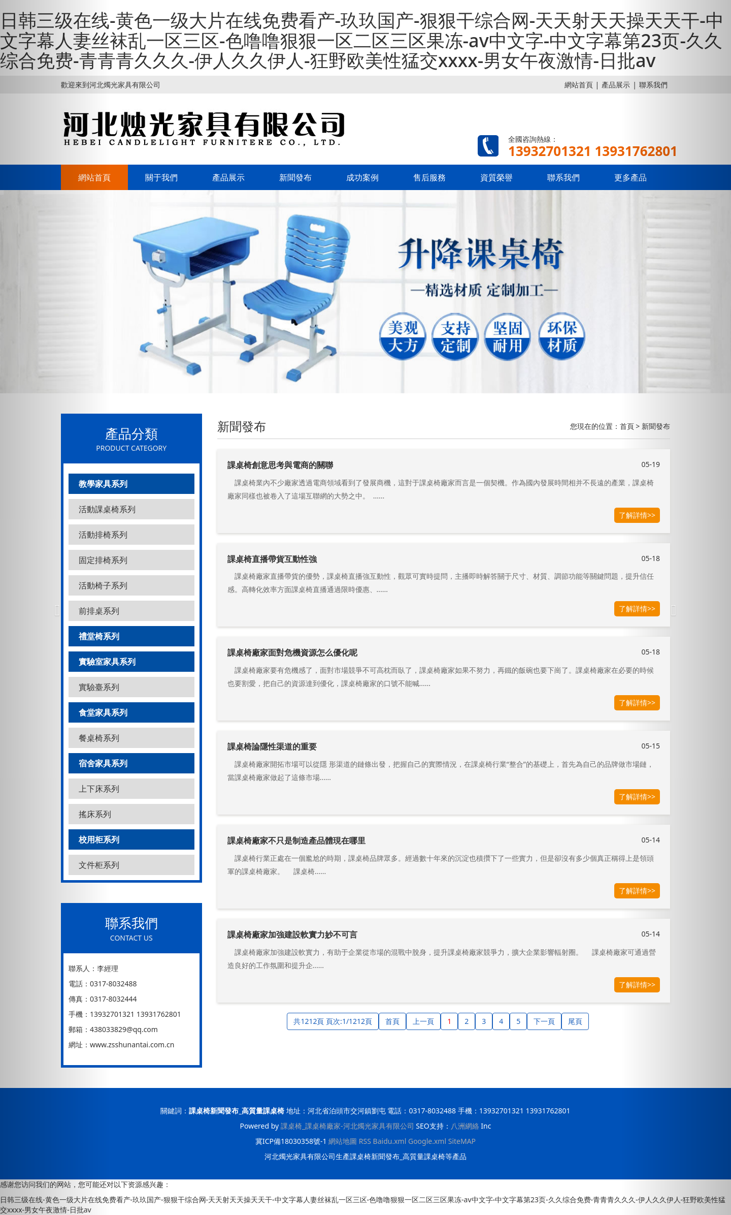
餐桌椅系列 (99, 737)
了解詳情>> (637, 515)
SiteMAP (462, 1141)
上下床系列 (99, 788)
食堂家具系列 (103, 712)
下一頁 (544, 1021)
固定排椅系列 (103, 560)
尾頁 (575, 1021)
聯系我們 (563, 177)
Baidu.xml (390, 1141)
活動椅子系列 (103, 585)
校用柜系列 (99, 839)
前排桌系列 (99, 610)
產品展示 (616, 84)
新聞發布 (295, 177)
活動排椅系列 (103, 534)
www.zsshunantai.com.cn (132, 1044)
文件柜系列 (99, 864)
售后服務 (429, 177)
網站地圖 (342, 1141)
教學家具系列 (103, 483)
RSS (365, 1141)
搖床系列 (95, 814)
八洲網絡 (465, 1126)
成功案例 (362, 177)
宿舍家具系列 (103, 763)
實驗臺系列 (99, 687)
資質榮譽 (496, 177)
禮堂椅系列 (99, 636)
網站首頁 (578, 84)
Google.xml (427, 1141)
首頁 (627, 426)
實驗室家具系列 (107, 661)
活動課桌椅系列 (107, 509)
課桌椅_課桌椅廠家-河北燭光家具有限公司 (347, 1126)
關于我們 (161, 177)
